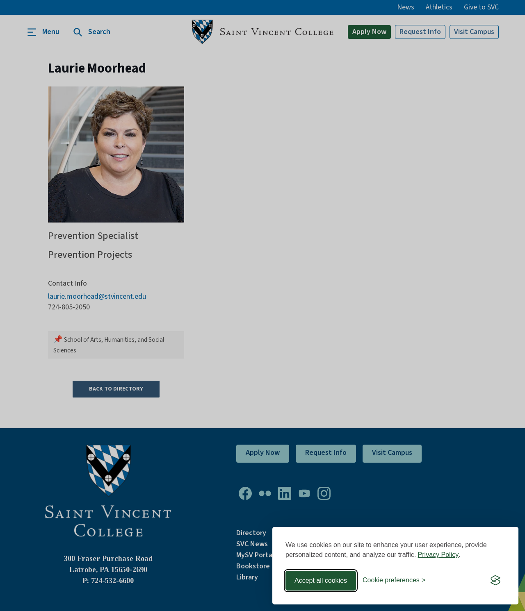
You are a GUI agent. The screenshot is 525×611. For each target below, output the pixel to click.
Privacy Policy (438, 554)
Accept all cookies (320, 580)
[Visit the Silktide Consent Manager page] (495, 581)
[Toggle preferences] (394, 580)
